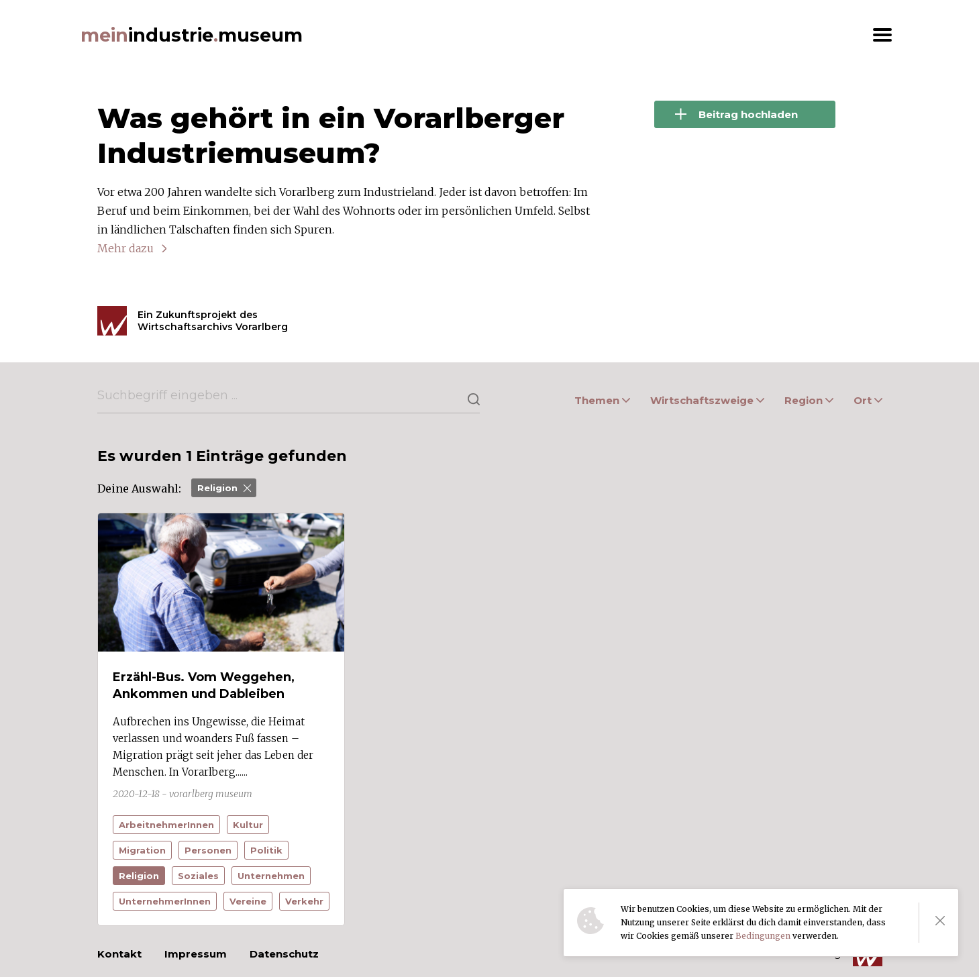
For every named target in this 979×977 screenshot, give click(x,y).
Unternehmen (271, 875)
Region (808, 400)
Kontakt (119, 953)
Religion (223, 487)
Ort (868, 400)
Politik (266, 850)
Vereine (247, 901)
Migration (142, 850)
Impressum (195, 953)
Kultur (248, 824)
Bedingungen (762, 936)
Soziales (198, 875)
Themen (602, 400)
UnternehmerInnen (165, 901)
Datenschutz (284, 953)
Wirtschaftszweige (707, 400)
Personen (208, 850)
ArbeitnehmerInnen (166, 824)
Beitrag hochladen (736, 114)
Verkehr (304, 901)
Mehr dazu (125, 248)
